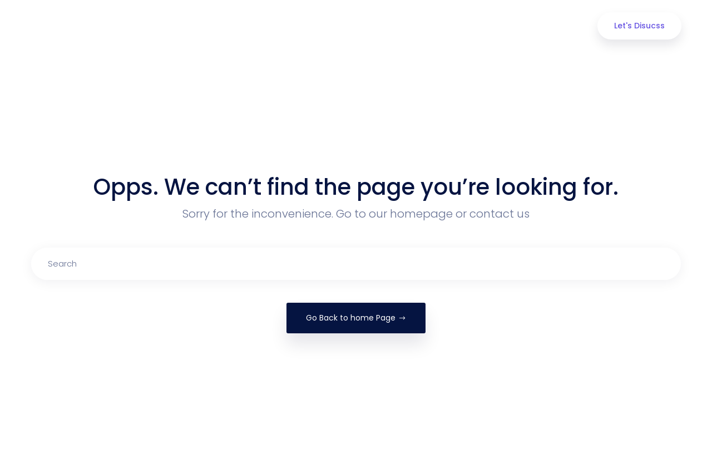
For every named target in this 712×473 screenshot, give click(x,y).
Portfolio (412, 26)
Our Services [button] (343, 26)
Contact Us (526, 26)
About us (272, 26)
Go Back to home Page (356, 317)
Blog (466, 26)
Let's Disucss (639, 25)
